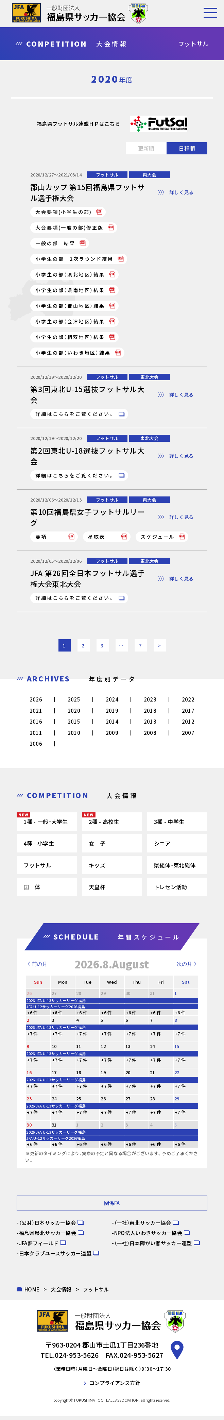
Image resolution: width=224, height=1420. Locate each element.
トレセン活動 (170, 890)
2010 (74, 736)
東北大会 (149, 377)
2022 (188, 703)
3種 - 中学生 (169, 825)
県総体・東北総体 (174, 868)
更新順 (146, 148)
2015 (74, 725)
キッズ (97, 868)
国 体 (31, 890)
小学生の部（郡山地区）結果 (70, 306)
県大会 (149, 174)
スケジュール (158, 539)
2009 (112, 736)
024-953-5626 (77, 1359)
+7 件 (32, 1037)
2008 (150, 736)
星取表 (96, 539)
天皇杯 (97, 890)
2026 (36, 703)
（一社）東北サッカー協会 (142, 1226)
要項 (41, 539)
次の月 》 (188, 967)
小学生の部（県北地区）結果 (70, 275)
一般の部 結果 (55, 243)
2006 (36, 747)
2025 (74, 703)
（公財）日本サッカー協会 (47, 1226)
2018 (150, 713)
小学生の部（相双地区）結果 (70, 337)
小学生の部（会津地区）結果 (70, 322)
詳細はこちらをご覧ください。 (74, 415)
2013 (150, 725)
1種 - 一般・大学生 (45, 825)
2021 (36, 713)
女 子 (97, 847)
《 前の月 (36, 967)
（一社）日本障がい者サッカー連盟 (153, 1246)
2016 (36, 725)
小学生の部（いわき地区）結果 (72, 353)
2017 (188, 713)
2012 (188, 725)
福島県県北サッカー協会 (47, 1236)
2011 (36, 736)
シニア (162, 847)
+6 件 (32, 1016)
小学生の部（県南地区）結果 (70, 290)
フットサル (107, 174)
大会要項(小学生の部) (63, 212)
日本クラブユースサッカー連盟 (55, 1256)
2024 (112, 703)
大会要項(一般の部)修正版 (69, 228)
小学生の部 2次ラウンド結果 (74, 259)
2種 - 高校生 (104, 825)
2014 (112, 725)
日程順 (187, 148)
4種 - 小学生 (38, 847)
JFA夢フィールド (39, 1246)
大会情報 (61, 1292)
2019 (112, 713)
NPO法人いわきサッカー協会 (148, 1236)
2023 (150, 703)
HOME (31, 1292)
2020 (74, 713)
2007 (188, 736)
